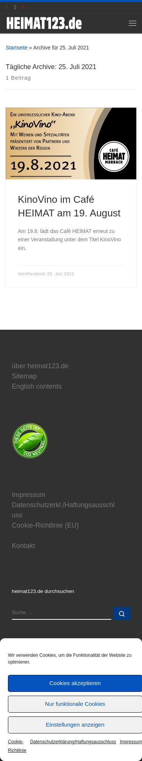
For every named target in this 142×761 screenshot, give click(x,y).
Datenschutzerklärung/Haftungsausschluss (73, 741)
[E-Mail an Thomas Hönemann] (15, 7)
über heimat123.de (40, 366)
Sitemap (24, 376)
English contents (37, 386)
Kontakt (23, 546)
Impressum (28, 495)
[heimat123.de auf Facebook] (7, 7)
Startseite (17, 48)
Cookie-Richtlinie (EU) (45, 525)
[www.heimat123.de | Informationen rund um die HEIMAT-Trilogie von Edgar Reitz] (44, 22)
